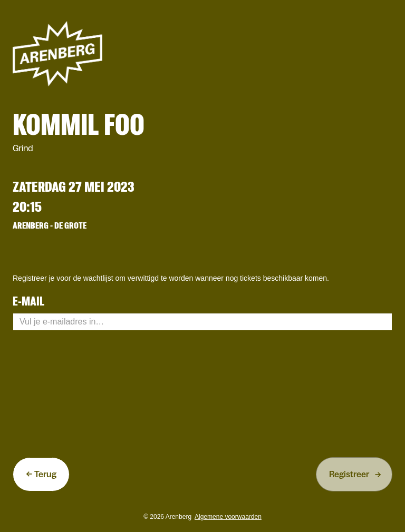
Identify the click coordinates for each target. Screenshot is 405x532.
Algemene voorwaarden (228, 516)
